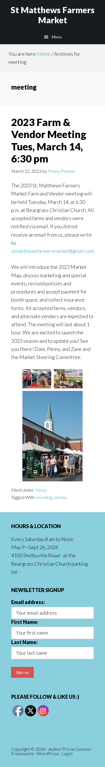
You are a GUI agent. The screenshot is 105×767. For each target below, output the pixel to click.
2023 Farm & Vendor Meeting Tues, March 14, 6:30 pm (48, 140)
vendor (60, 497)
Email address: (28, 602)
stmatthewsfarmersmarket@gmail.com (52, 251)
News (41, 490)
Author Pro (58, 749)
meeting (44, 497)
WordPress (48, 753)
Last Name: (24, 642)
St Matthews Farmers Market (53, 15)
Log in (67, 753)
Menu (57, 36)
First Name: (24, 622)
